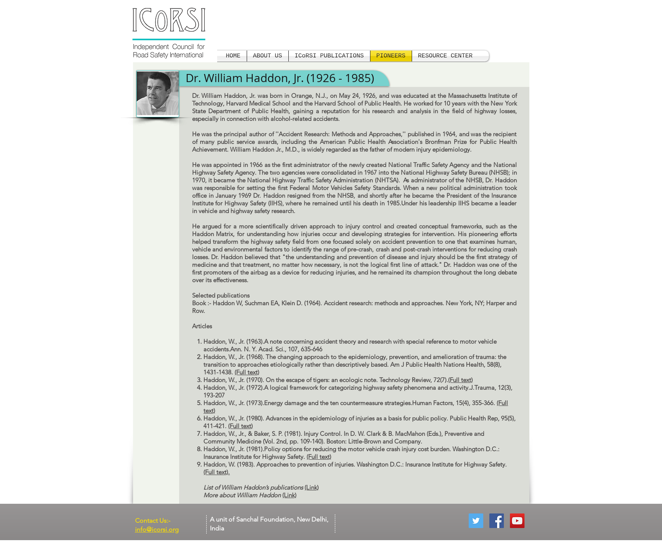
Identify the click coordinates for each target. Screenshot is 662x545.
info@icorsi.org (157, 529)
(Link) (312, 487)
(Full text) (247, 372)
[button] (445, 56)
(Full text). (216, 472)
